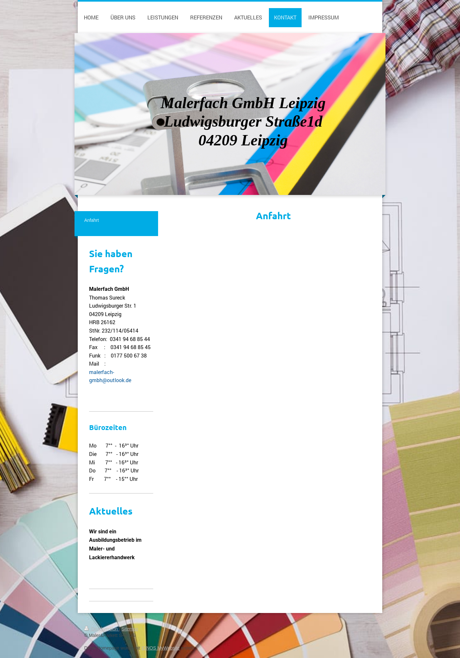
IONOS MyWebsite (161, 648)
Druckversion (101, 628)
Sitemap (129, 628)
